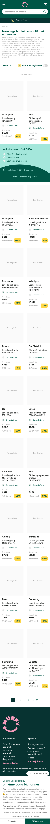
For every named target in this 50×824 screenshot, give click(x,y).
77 (37, 700)
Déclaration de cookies (39, 812)
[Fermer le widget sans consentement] (37, 773)
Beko (31, 114)
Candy (6, 536)
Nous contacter (10, 763)
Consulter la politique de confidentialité (16, 812)
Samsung (7, 281)
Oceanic (7, 471)
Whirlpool (8, 114)
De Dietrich (35, 346)
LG (3, 408)
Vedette (33, 661)
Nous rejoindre (35, 761)
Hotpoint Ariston (38, 218)
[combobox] (25, 11)
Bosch (5, 346)
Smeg (32, 408)
